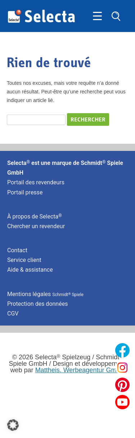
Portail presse (24, 192)
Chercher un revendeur (36, 226)
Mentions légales (45, 294)
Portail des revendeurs (35, 182)
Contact (17, 250)
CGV (13, 313)
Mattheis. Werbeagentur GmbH (80, 370)
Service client (24, 260)
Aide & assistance (30, 269)
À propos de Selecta (34, 216)
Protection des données (37, 303)
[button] (13, 425)
